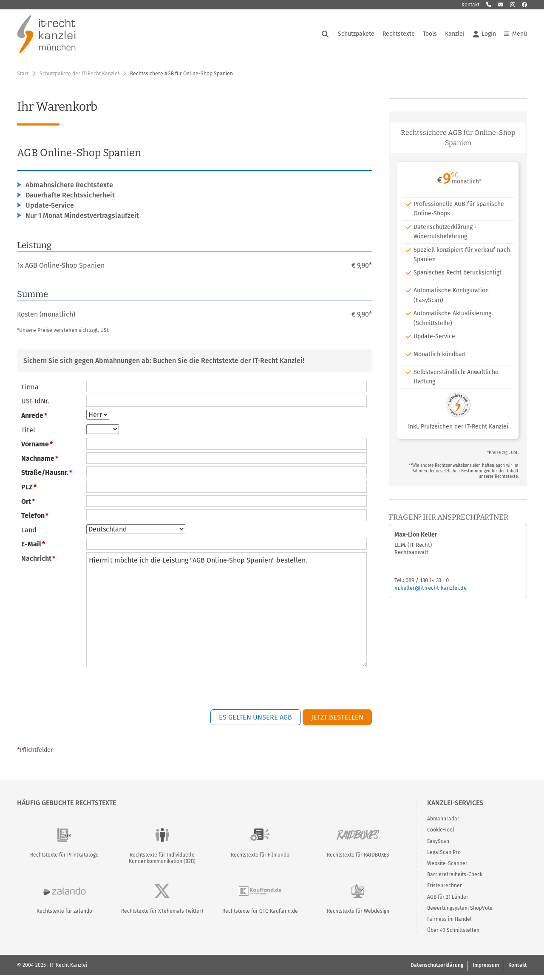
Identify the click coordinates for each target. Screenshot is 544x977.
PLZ (27, 488)
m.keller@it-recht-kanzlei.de (430, 589)
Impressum (486, 966)
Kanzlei (455, 34)
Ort (26, 503)
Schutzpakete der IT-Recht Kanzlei (79, 75)
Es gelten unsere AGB (255, 718)
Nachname (37, 460)
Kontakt (470, 5)
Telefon (33, 517)
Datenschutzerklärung (437, 966)
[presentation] (307, 690)
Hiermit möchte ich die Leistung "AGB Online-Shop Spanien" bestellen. (226, 611)
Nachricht (36, 560)
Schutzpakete (356, 34)
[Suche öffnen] (325, 35)
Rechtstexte (398, 34)
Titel (28, 431)
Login (484, 35)
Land (29, 531)
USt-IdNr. (35, 403)
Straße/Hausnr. (44, 474)
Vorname (35, 445)
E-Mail (31, 546)
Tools (430, 34)
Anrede (32, 417)
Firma (30, 388)
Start (22, 75)
